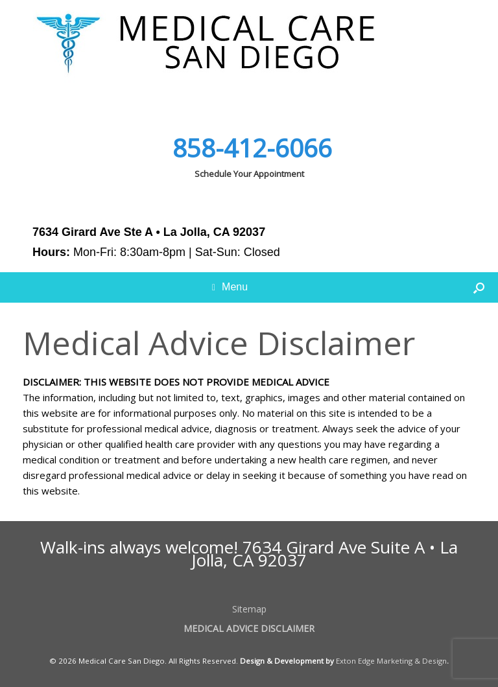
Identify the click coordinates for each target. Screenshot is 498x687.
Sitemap (249, 609)
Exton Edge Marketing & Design (391, 661)
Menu (230, 287)
